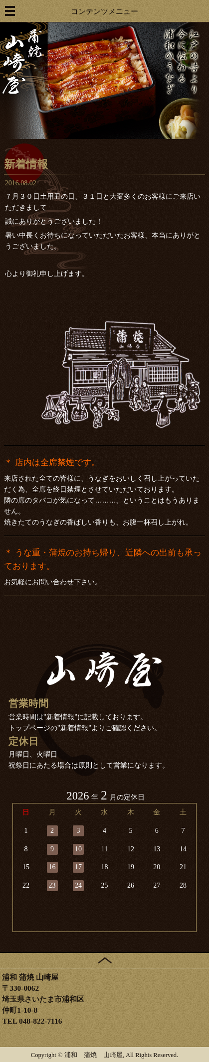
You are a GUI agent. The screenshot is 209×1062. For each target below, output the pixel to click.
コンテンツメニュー (104, 11)
